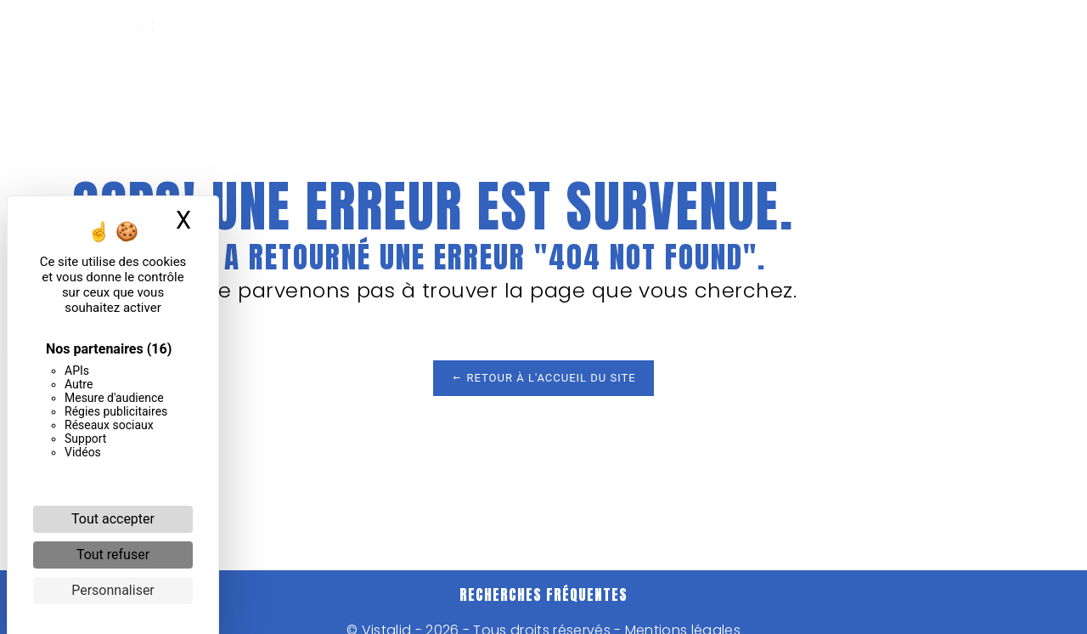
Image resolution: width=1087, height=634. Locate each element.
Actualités (867, 34)
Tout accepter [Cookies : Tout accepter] (113, 519)
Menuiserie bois (584, 34)
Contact (967, 34)
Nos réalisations (735, 34)
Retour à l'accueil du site (543, 377)
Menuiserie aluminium (417, 34)
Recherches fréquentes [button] (543, 595)
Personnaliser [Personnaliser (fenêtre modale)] (113, 590)
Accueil (279, 34)
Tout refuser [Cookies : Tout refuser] (112, 554)
